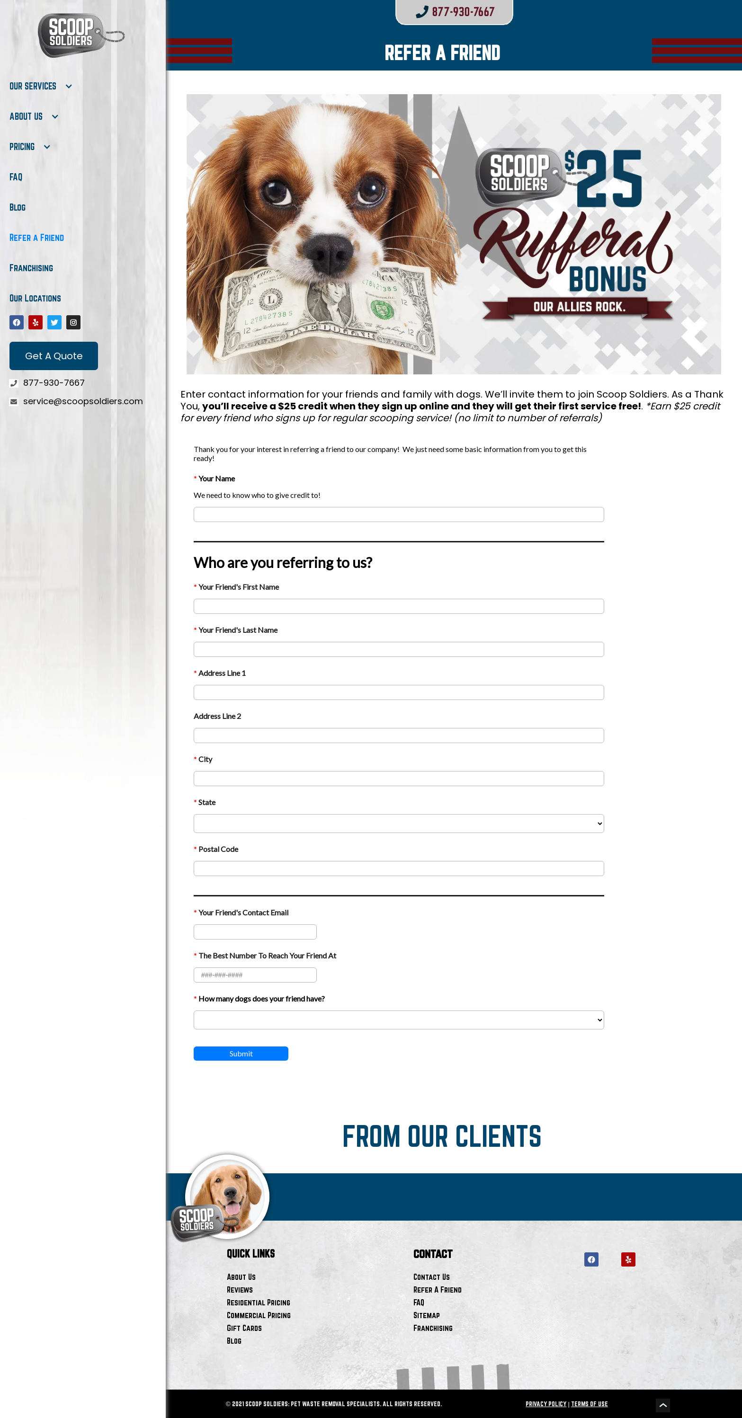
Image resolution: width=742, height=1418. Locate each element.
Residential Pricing (258, 1302)
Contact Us (431, 1276)
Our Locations (35, 298)
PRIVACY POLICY (546, 1404)
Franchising (31, 268)
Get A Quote (54, 356)
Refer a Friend (36, 237)
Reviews (240, 1289)
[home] (80, 35)
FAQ (15, 177)
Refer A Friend (437, 1289)
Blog (17, 207)
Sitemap (426, 1315)
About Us (241, 1276)
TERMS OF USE (589, 1404)
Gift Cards (244, 1327)
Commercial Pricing (259, 1315)
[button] (41, 86)
